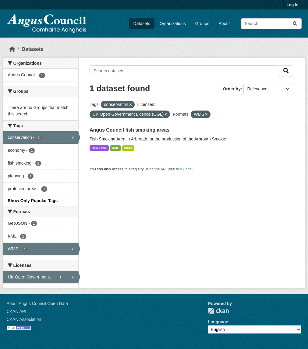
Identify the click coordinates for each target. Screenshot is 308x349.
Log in (293, 4)
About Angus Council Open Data (37, 303)
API (164, 169)
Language (218, 321)
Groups (202, 23)
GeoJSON (99, 148)
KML (115, 148)
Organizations (173, 23)
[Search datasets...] (271, 23)
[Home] (12, 49)
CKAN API (17, 311)
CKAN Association (24, 319)
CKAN (218, 310)
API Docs (183, 169)
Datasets (141, 23)
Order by (232, 88)
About (224, 23)
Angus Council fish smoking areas (129, 130)
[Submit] (295, 23)
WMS (128, 148)
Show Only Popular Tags (33, 200)
